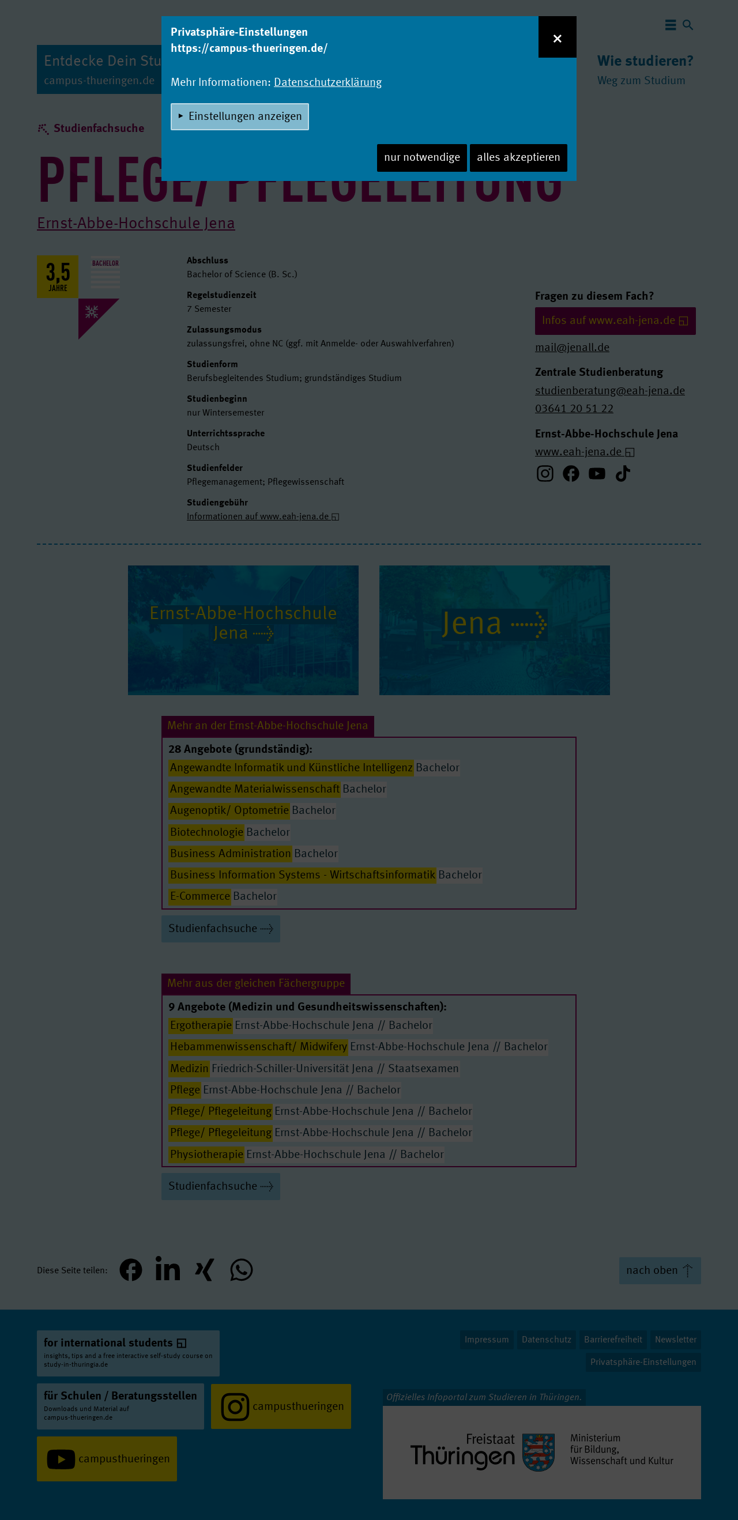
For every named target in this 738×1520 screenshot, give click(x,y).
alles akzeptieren (518, 158)
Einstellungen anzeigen (245, 117)
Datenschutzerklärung (328, 83)
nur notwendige (422, 158)
